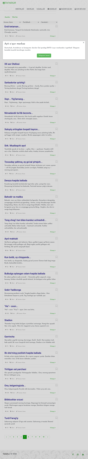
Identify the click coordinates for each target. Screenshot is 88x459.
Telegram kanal (44, 55)
